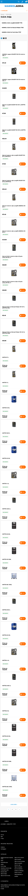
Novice (2, 834)
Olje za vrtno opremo (19, 857)
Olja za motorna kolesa (19, 861)
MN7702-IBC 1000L (7, 786)
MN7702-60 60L (6, 736)
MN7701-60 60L (6, 534)
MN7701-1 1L (5, 382)
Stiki (2, 836)
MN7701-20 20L (6, 458)
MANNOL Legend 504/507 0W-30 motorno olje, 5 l (13, 80)
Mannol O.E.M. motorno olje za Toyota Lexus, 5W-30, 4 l (12, 257)
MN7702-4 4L (5, 660)
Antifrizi (16, 876)
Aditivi (2, 864)
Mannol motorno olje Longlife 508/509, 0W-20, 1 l (14, 206)
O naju (2, 838)
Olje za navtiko (17, 859)
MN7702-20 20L (6, 635)
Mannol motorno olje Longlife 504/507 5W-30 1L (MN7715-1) (13, 156)
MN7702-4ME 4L (6, 685)
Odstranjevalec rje (18, 874)
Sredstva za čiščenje (18, 870)
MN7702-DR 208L (6, 761)
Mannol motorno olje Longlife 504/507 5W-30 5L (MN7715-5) (13, 181)
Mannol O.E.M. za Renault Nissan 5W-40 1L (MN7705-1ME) (13, 307)
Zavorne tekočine (18, 868)
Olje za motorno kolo (5, 875)
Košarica (3, 847)
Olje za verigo (4, 873)
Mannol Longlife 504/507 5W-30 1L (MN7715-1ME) (13, 105)
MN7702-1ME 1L (6, 610)
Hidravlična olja (4, 862)
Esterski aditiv (4, 871)
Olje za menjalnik (18, 863)
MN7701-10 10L (6, 408)
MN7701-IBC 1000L (7, 584)
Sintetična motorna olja (6, 868)
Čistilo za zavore (18, 872)
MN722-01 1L (5, 357)
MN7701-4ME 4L (6, 509)
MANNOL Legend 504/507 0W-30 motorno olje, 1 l (13, 55)
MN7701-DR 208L (6, 559)
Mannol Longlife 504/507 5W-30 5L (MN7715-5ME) (14, 130)
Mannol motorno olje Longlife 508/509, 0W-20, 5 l (14, 231)
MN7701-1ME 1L (6, 433)
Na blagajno (3, 849)
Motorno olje (17, 865)
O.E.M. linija (3, 866)
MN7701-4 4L (5, 483)
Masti (2, 860)
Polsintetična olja (4, 870)
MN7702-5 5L (5, 711)
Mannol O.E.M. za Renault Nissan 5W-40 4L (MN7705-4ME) (13, 332)
